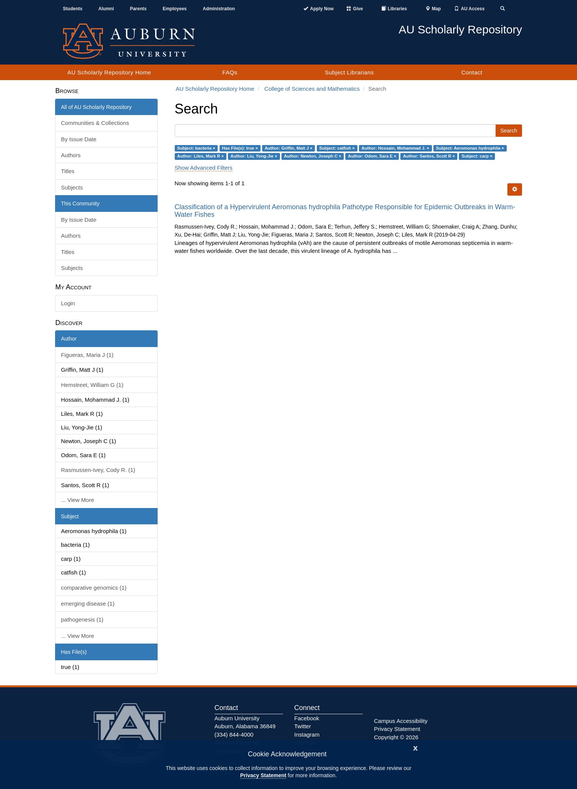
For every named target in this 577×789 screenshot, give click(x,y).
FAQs (229, 72)
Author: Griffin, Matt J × (289, 148)
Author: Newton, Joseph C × (312, 156)
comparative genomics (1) (94, 587)
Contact (472, 72)
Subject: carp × (477, 156)
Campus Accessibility (401, 721)
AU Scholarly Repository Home (109, 72)
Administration (219, 8)
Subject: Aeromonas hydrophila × (470, 148)
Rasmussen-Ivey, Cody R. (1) (98, 470)
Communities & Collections (95, 123)
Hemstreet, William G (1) (92, 385)
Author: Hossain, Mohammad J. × (395, 148)
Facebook (306, 718)
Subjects (72, 187)
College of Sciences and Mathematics (312, 88)
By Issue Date (78, 139)
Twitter (302, 726)
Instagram (307, 734)
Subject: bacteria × (196, 148)
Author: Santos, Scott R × (429, 156)
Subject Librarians (349, 72)
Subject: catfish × (336, 148)
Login (68, 303)
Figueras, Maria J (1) (87, 355)
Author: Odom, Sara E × (372, 156)
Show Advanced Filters (204, 167)
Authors (71, 155)
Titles (67, 171)
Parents (138, 8)
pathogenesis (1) (82, 619)
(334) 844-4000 (234, 734)
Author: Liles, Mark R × (200, 156)
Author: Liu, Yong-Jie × (254, 156)
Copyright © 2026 (396, 737)
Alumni (106, 8)
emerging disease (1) (88, 603)
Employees (175, 8)
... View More (77, 500)
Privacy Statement (263, 775)
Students (72, 8)
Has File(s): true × (240, 148)
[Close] (415, 747)
